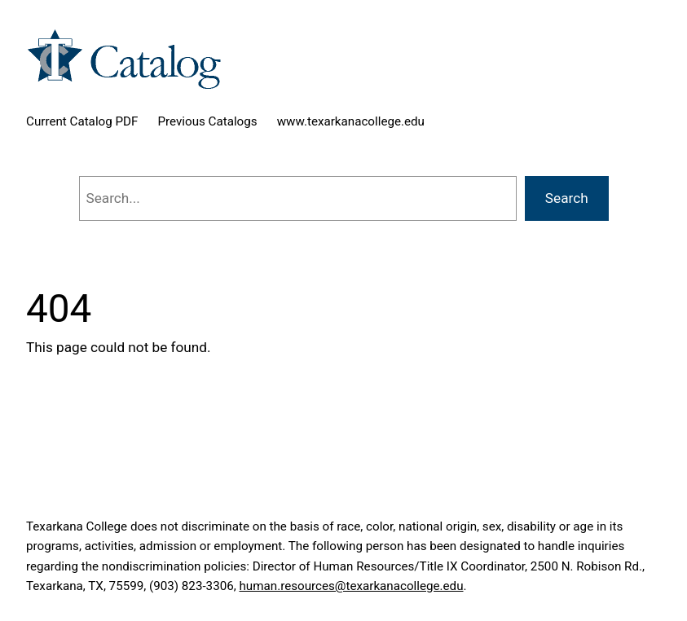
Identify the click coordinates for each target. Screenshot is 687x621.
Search (566, 198)
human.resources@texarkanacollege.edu (351, 586)
